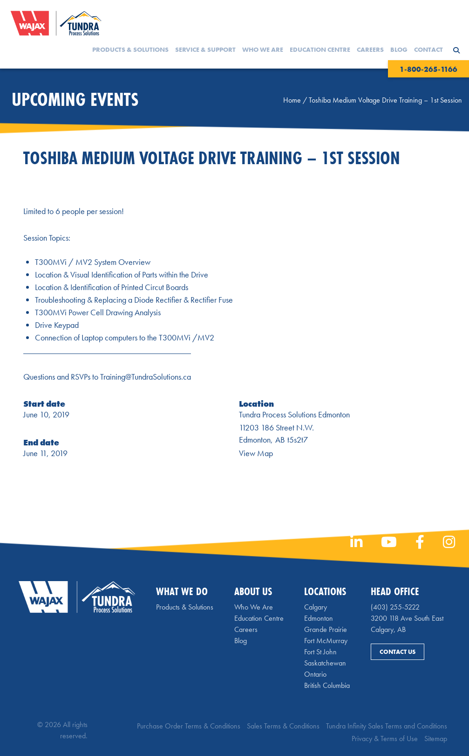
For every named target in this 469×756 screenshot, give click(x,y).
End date (41, 442)
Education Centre (320, 49)
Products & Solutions (130, 49)
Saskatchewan (325, 663)
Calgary (315, 607)
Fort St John (320, 652)
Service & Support (205, 49)
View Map (256, 453)
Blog (399, 49)
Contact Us (397, 652)
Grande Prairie (325, 629)
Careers (370, 49)
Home (292, 100)
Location (256, 403)
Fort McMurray (325, 640)
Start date (44, 403)
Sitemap (435, 738)
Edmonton (318, 618)
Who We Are (262, 49)
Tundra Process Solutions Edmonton (294, 414)
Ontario (315, 674)
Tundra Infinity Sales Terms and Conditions (386, 726)
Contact (428, 49)
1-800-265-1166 (428, 69)
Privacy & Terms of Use (385, 738)
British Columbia (327, 685)
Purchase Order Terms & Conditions (188, 726)
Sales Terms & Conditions (283, 726)
